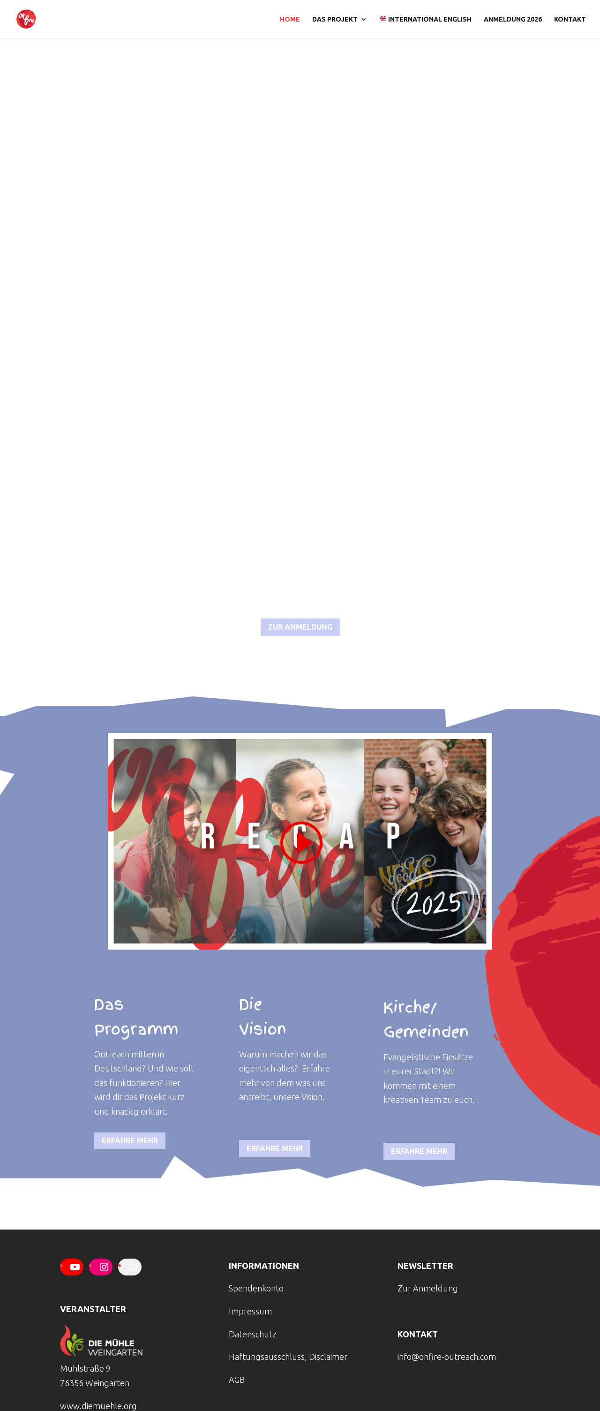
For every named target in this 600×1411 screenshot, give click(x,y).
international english (426, 19)
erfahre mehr (130, 1140)
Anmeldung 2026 (513, 19)
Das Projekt (335, 19)
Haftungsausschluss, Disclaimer (288, 1356)
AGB (237, 1379)
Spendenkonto (256, 1288)
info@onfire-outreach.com (447, 1356)
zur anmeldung (300, 627)
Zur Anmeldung (428, 1288)
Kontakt (570, 19)
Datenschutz (253, 1334)
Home (290, 19)
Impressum (250, 1311)
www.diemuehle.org (98, 1406)
